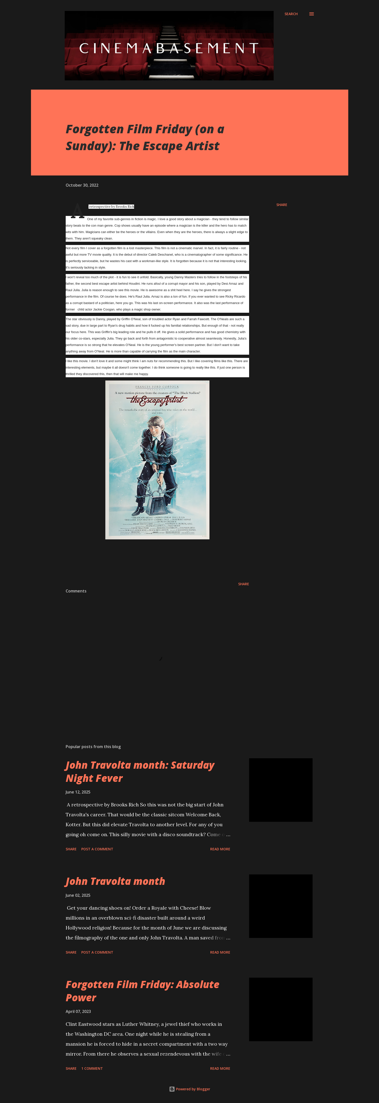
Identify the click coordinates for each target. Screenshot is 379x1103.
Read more (220, 849)
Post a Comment (97, 849)
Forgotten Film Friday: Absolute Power (142, 990)
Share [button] (281, 204)
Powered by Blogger (189, 1089)
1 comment (92, 1068)
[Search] (291, 14)
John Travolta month (115, 881)
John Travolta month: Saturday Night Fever (140, 771)
